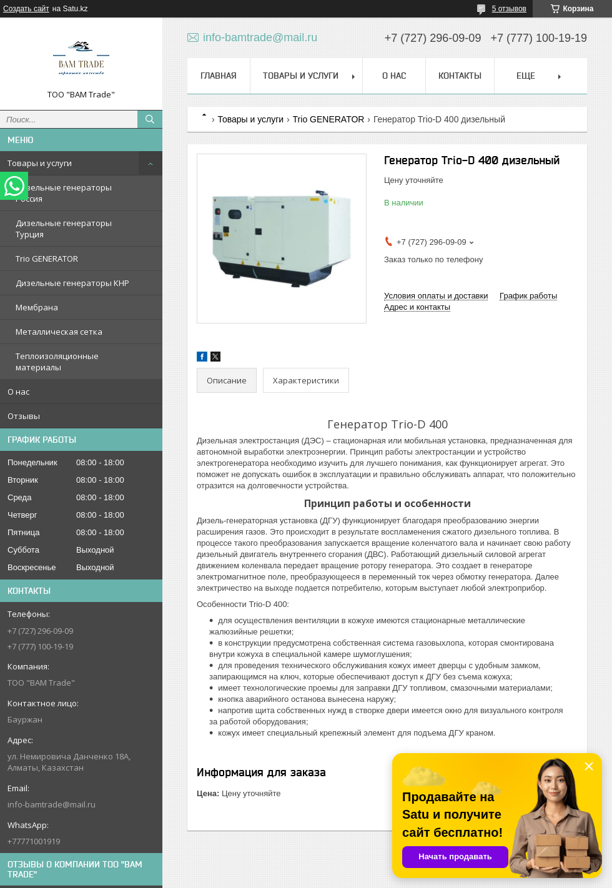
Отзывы (23, 416)
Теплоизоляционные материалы (57, 361)
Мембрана (37, 307)
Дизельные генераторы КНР (72, 283)
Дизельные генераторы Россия (64, 193)
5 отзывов (509, 8)
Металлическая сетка (59, 331)
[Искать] (149, 119)
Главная (218, 76)
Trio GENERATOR (47, 258)
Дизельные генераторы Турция (64, 228)
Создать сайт (26, 8)
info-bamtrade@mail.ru (51, 804)
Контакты (459, 76)
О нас (18, 391)
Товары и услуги (39, 163)
